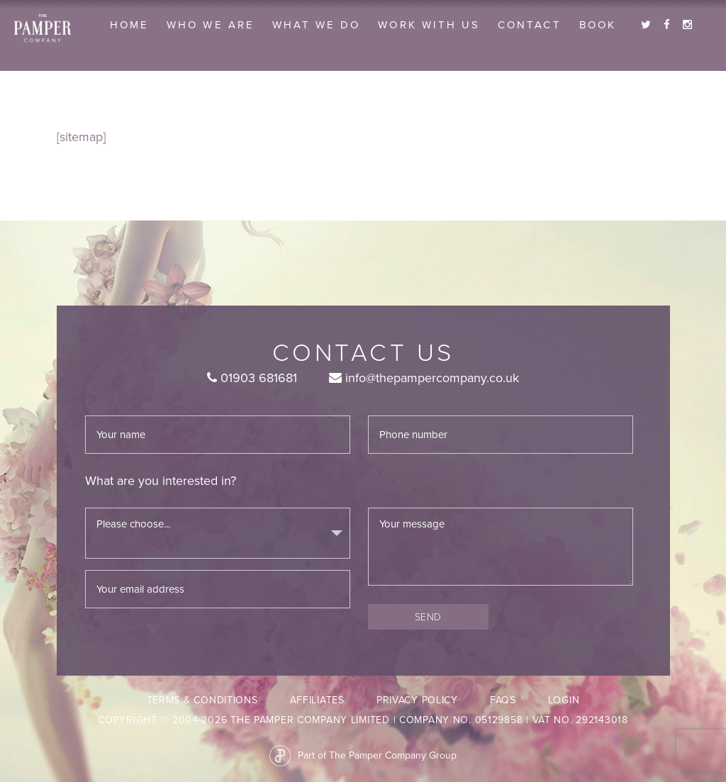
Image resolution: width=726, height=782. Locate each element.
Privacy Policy (417, 700)
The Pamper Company (42, 28)
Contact (529, 25)
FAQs (503, 700)
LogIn (564, 700)
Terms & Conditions (202, 700)
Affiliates (317, 700)
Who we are (211, 25)
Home (129, 25)
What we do (316, 25)
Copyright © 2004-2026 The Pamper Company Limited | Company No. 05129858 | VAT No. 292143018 (363, 720)
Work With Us (429, 25)
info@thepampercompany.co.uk (424, 378)
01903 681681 (252, 378)
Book (597, 25)
